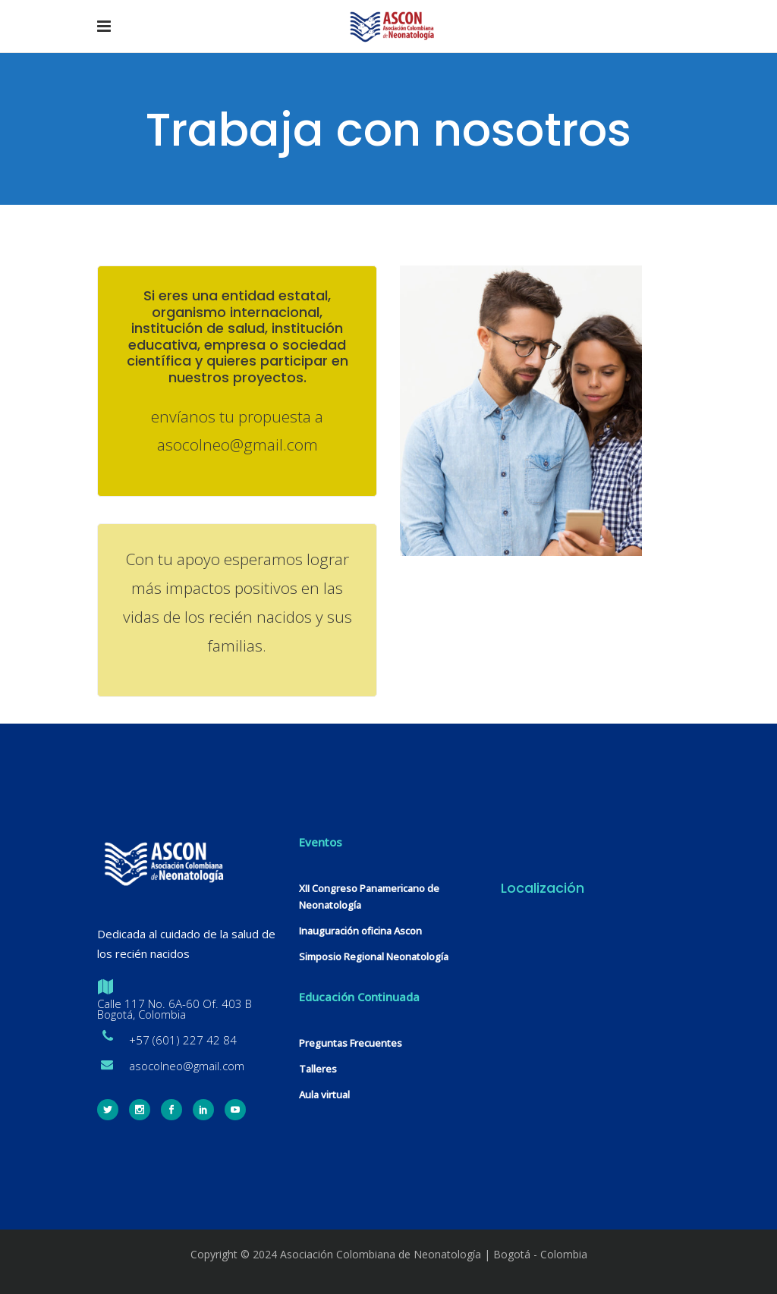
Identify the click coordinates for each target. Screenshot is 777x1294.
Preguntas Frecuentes (350, 1043)
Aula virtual (324, 1094)
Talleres (318, 1069)
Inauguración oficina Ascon (360, 931)
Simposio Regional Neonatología (373, 956)
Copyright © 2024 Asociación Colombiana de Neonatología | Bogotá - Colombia (388, 1254)
